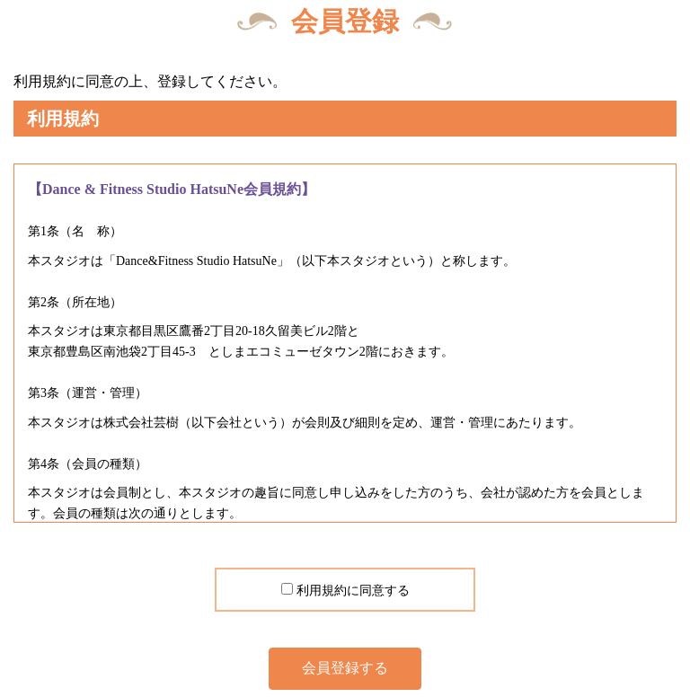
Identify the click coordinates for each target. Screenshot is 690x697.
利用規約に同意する (353, 590)
